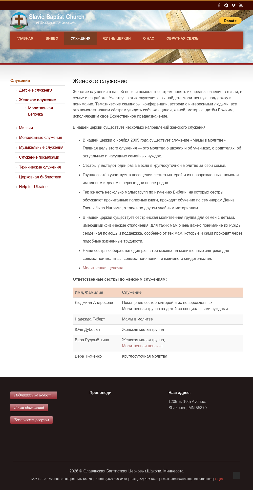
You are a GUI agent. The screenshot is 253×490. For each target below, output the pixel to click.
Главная (25, 38)
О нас (148, 38)
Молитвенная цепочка (142, 346)
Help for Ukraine (33, 187)
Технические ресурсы (31, 420)
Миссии (26, 128)
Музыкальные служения (41, 147)
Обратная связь (183, 38)
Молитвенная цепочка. (104, 268)
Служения (80, 38)
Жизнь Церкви (117, 38)
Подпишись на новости (33, 395)
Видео (52, 38)
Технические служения (40, 167)
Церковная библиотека (40, 177)
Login (219, 479)
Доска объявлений (29, 407)
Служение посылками (39, 157)
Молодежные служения (40, 137)
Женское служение (37, 100)
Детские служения (35, 90)
